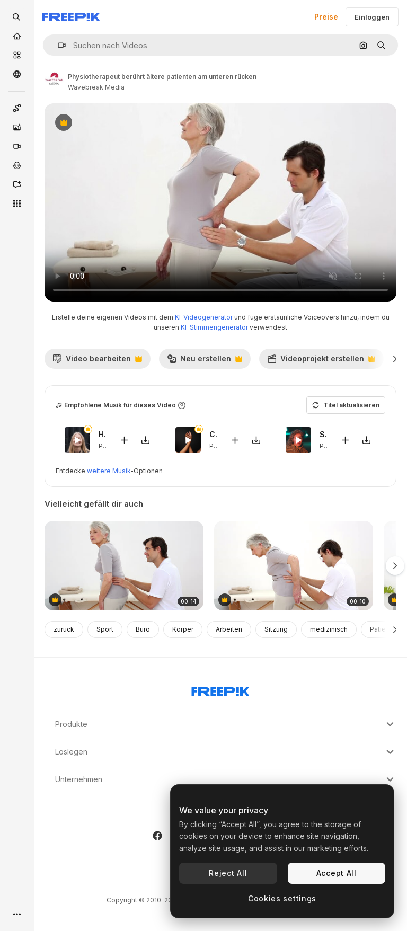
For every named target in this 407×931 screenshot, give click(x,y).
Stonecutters (324, 434)
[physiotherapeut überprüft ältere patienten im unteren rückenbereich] (293, 565)
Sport (104, 629)
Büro (143, 629)
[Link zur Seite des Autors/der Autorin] (54, 80)
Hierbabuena (103, 434)
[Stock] (16, 55)
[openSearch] (16, 16)
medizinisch (329, 629)
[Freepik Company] (220, 689)
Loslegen (225, 752)
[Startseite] (16, 36)
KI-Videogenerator (204, 317)
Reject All (228, 872)
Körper (182, 629)
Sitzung (276, 629)
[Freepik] (71, 17)
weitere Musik (108, 471)
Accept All (336, 872)
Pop (105, 446)
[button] (57, 45)
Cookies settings (282, 898)
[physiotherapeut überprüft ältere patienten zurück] (124, 565)
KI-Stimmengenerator (214, 327)
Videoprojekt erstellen (321, 361)
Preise (326, 16)
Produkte (225, 724)
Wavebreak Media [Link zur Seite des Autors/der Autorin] (96, 87)
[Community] (16, 74)
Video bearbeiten (97, 361)
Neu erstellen (204, 361)
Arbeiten (229, 629)
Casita (213, 434)
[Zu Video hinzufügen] (124, 440)
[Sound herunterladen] (145, 440)
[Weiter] (395, 359)
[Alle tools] (16, 203)
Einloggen (372, 17)
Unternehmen (225, 779)
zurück (64, 629)
